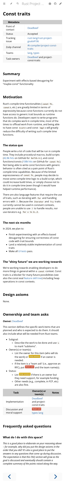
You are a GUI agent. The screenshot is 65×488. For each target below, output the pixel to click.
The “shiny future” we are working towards (32, 261)
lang (30, 53)
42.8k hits (9, 158)
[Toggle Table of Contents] (4, 3)
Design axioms (15, 294)
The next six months (17, 222)
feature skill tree (33, 278)
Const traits (16, 13)
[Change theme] (11, 3)
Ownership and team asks (26, 314)
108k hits (28, 161)
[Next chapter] (55, 477)
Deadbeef (33, 28)
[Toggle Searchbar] (17, 3)
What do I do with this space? (23, 437)
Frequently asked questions (27, 426)
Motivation (12, 96)
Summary (11, 73)
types (36, 53)
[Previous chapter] (9, 477)
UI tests (22, 251)
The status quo (13, 145)
